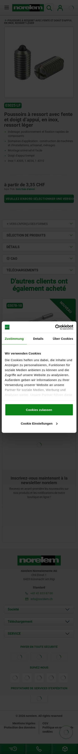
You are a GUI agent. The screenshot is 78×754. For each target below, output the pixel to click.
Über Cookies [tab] (63, 338)
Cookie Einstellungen (39, 423)
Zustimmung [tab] (14, 338)
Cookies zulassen (39, 410)
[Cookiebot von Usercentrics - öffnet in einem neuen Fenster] (55, 327)
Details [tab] (38, 338)
